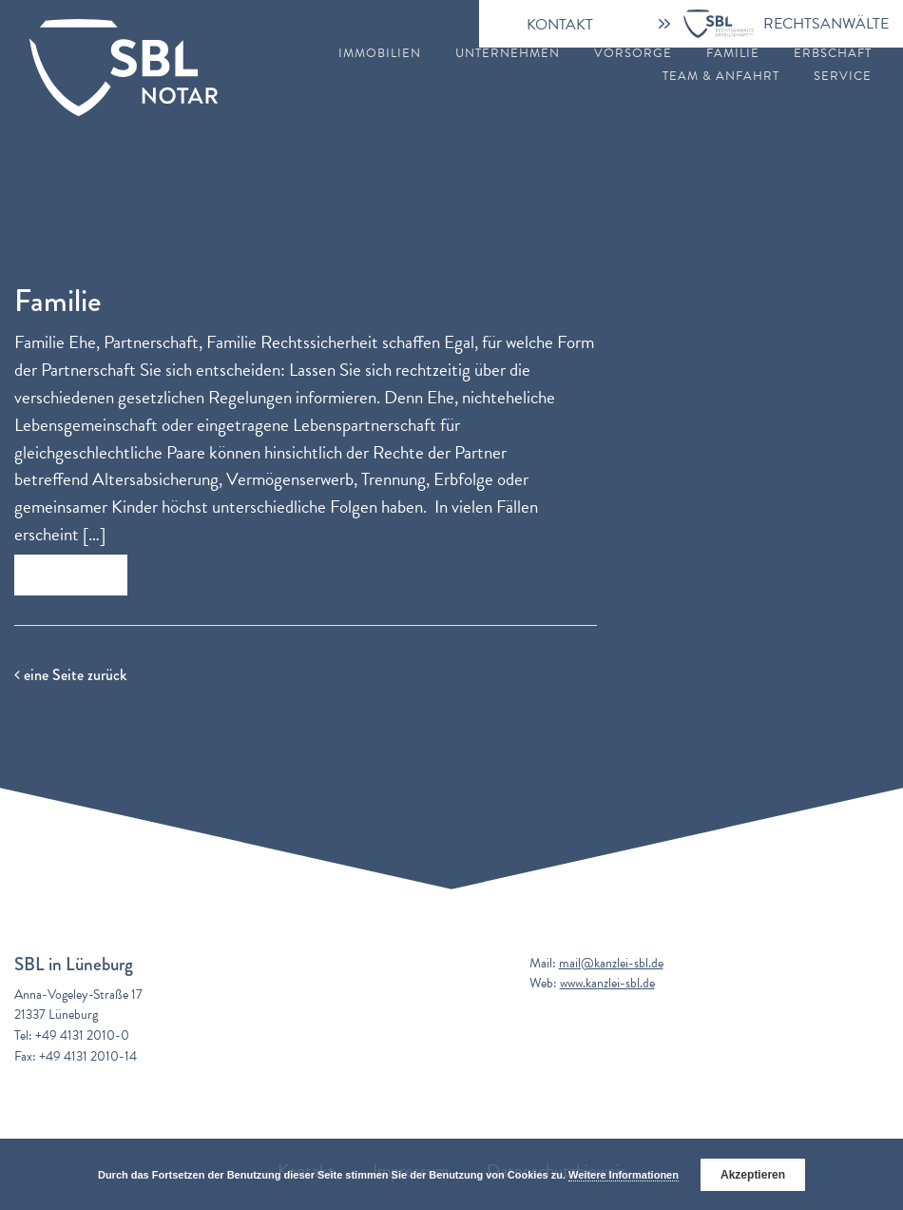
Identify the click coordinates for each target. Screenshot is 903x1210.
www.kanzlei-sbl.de (607, 983)
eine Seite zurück (70, 675)
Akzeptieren (752, 1174)
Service (843, 77)
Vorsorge (633, 54)
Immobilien (379, 54)
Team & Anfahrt (721, 77)
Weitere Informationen (623, 1175)
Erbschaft (833, 54)
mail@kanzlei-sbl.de (611, 963)
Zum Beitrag (70, 575)
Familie (732, 54)
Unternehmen (507, 54)
